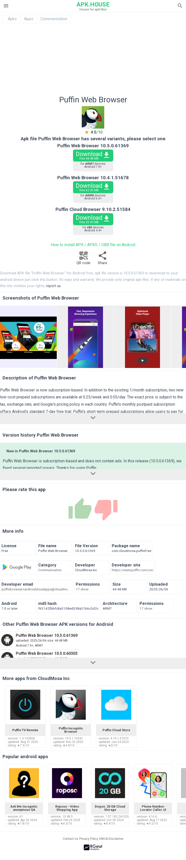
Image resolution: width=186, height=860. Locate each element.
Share (102, 259)
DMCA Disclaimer (111, 839)
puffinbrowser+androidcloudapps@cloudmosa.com (37, 589)
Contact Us (70, 839)
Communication (53, 19)
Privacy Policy (88, 839)
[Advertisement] (93, 61)
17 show (82, 589)
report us (53, 286)
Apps (28, 19)
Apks (12, 19)
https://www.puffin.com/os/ (133, 570)
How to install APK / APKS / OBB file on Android (93, 244)
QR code (83, 259)
